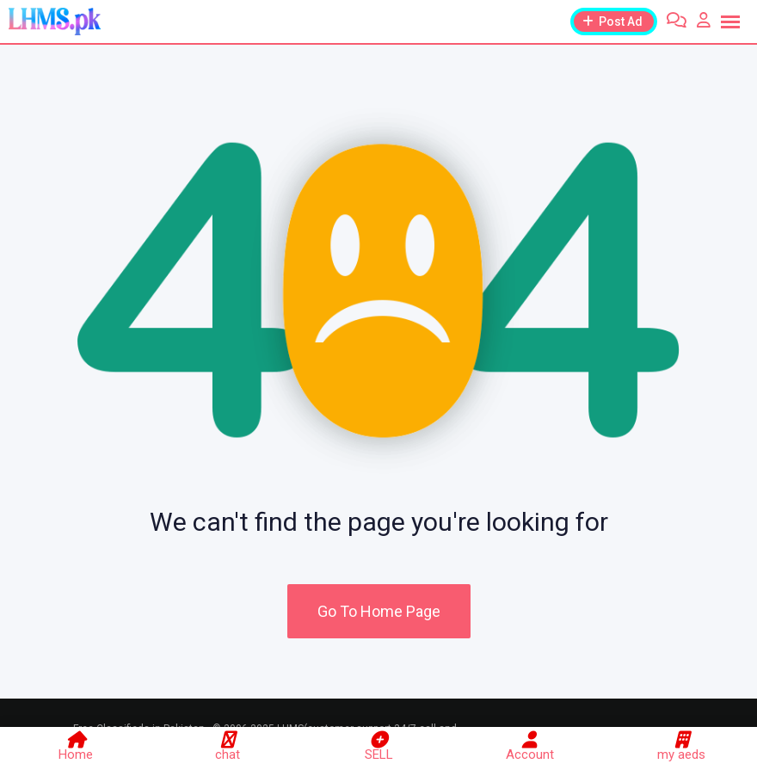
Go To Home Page (378, 611)
